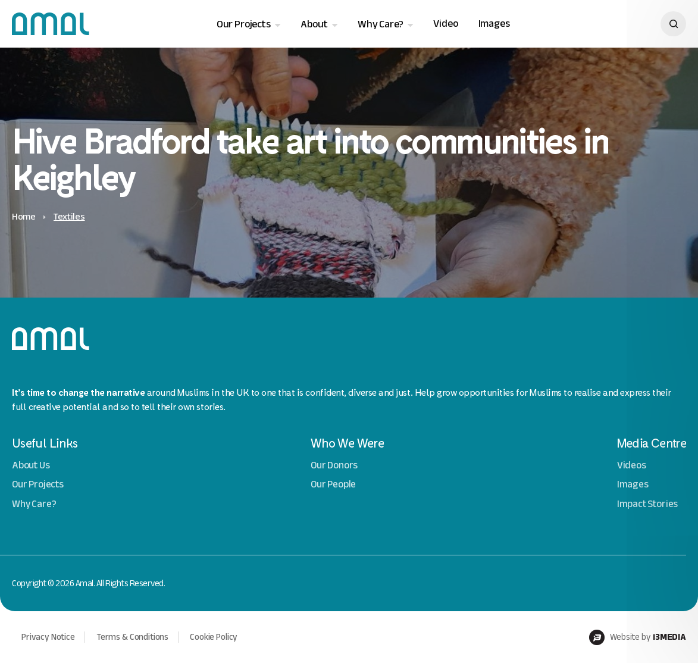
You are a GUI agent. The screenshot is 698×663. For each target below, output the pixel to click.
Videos (631, 465)
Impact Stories (647, 504)
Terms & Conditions (132, 636)
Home (24, 217)
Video (445, 23)
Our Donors (334, 465)
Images (494, 23)
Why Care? (380, 24)
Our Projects (244, 24)
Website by (637, 637)
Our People (333, 484)
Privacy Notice (48, 636)
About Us (31, 465)
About (314, 24)
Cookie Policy (213, 636)
